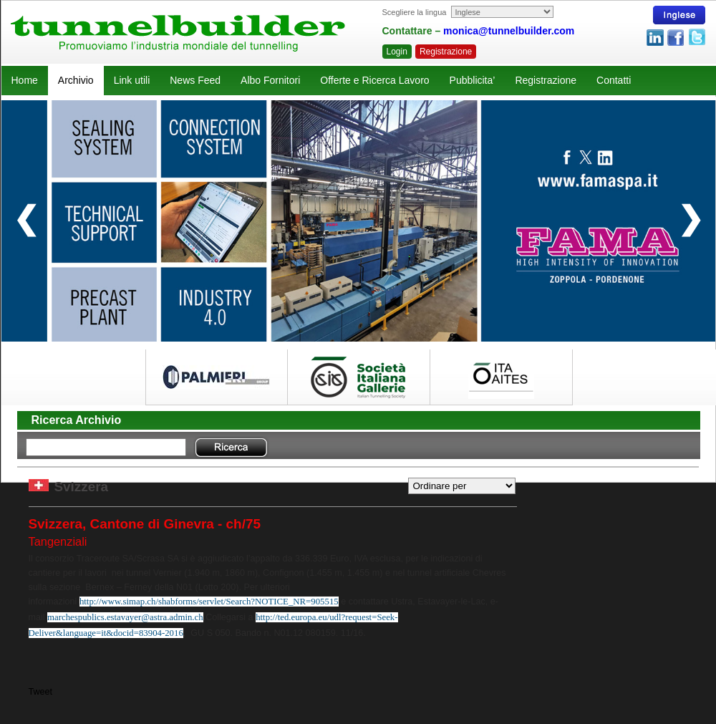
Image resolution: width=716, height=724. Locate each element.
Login (397, 52)
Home (24, 80)
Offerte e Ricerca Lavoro (374, 80)
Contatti (613, 80)
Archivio (76, 80)
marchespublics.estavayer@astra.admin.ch (125, 617)
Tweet (41, 692)
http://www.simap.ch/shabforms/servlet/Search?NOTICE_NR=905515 (209, 602)
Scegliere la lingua (414, 12)
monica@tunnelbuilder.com (508, 31)
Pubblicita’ (472, 80)
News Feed (195, 80)
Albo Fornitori (270, 80)
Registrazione (446, 52)
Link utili (132, 80)
